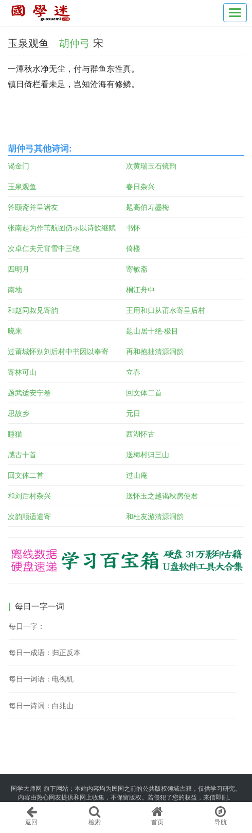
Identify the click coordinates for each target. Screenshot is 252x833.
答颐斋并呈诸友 (33, 207)
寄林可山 (22, 372)
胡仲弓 (74, 43)
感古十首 (22, 455)
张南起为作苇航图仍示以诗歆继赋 (62, 228)
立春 (133, 372)
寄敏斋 (137, 269)
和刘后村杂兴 (29, 496)
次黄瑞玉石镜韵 (151, 166)
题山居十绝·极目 (152, 331)
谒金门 (18, 166)
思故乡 (18, 413)
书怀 (133, 228)
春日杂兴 (140, 186)
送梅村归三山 (147, 455)
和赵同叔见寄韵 (33, 310)
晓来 (15, 331)
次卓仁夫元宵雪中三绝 (44, 248)
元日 (133, 413)
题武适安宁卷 (29, 393)
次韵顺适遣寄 (29, 516)
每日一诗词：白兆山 (41, 706)
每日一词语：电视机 (41, 679)
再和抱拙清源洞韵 (155, 351)
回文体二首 (144, 393)
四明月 (18, 269)
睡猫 (15, 434)
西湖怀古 (140, 434)
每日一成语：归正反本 (45, 652)
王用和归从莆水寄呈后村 (165, 310)
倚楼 (133, 248)
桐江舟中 (140, 290)
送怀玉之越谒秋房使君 (162, 496)
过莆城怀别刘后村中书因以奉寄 (58, 351)
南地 (15, 290)
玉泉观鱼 (22, 186)
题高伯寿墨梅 (147, 207)
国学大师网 (26, 788)
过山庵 (137, 475)
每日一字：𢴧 (27, 626)
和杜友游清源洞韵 (155, 516)
